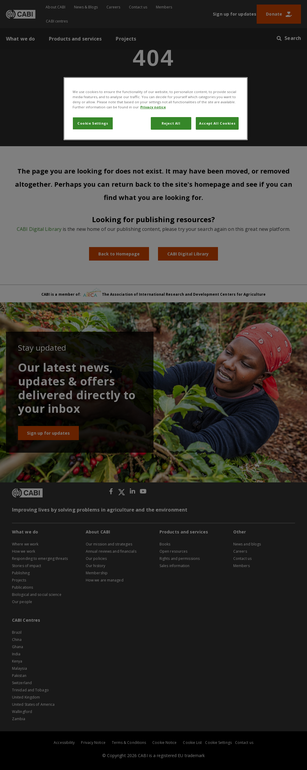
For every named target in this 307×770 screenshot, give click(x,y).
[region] (156, 108)
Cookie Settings (92, 123)
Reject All (171, 123)
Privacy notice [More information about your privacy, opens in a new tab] (153, 107)
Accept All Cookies (217, 123)
